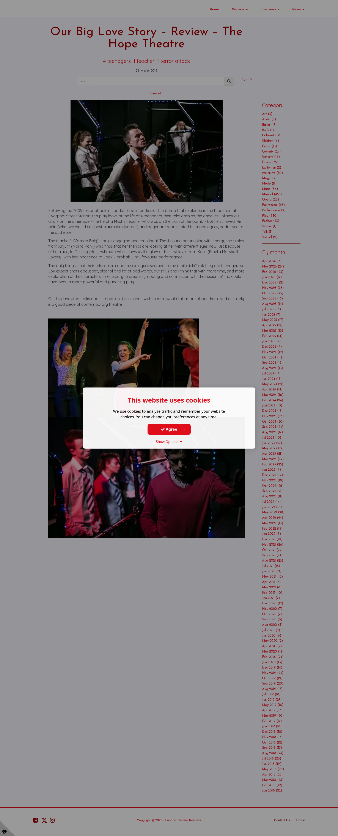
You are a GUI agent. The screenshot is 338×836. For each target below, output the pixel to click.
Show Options (169, 441)
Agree (169, 429)
